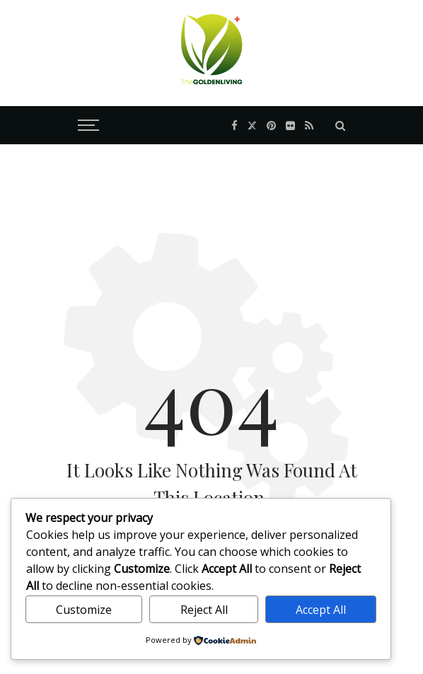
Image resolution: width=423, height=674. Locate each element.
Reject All (204, 609)
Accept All (321, 609)
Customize (84, 609)
